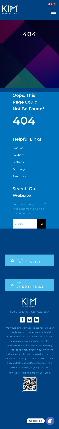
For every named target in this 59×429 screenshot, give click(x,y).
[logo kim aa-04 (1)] (10, 6)
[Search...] (25, 224)
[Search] (41, 224)
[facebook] (22, 319)
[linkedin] (36, 319)
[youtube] (29, 319)
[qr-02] (29, 377)
